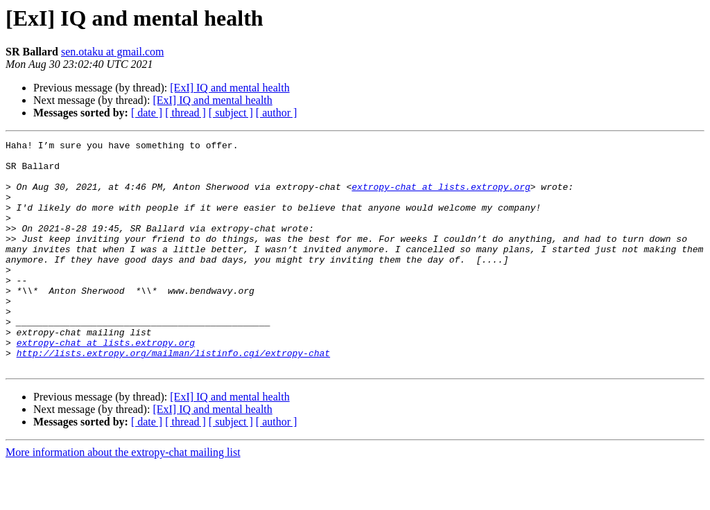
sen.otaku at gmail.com (112, 52)
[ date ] (146, 112)
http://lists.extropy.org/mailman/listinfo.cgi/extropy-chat (173, 396)
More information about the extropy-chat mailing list (123, 498)
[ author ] (276, 112)
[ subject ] (231, 112)
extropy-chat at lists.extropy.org (441, 197)
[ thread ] (185, 112)
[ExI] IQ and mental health (229, 88)
